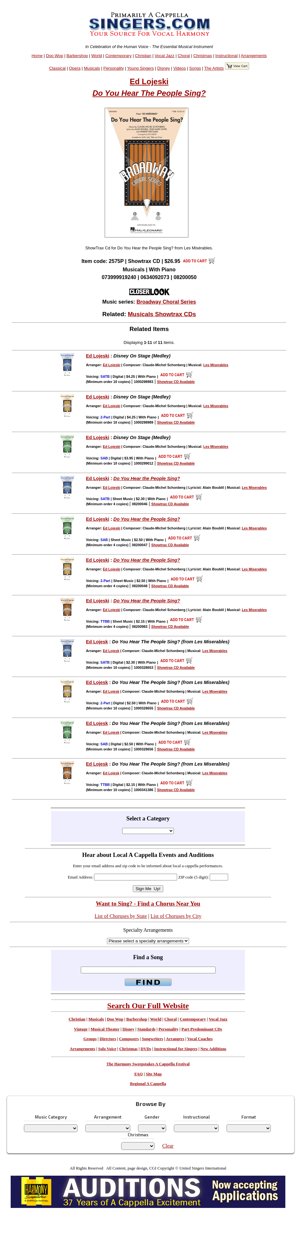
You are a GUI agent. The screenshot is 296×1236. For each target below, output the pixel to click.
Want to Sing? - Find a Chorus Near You (148, 903)
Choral (184, 55)
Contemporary (118, 55)
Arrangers (175, 1039)
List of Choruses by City (176, 916)
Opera (75, 68)
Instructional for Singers (175, 1049)
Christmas (202, 55)
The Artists (214, 68)
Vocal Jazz (164, 55)
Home (37, 55)
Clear (168, 1146)
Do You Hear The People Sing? (149, 93)
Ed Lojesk (97, 641)
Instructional (226, 55)
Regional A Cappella (148, 1083)
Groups (90, 1039)
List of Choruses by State (121, 916)
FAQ (138, 1074)
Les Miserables (215, 365)
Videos (179, 68)
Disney (163, 68)
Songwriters (152, 1039)
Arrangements (254, 55)
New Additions (213, 1049)
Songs (195, 68)
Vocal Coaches (200, 1039)
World (96, 55)
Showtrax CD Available (176, 382)
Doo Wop (54, 55)
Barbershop (77, 55)
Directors (108, 1039)
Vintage (81, 1029)
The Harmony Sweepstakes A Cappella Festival (148, 1064)
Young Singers (140, 68)
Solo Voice (107, 1049)
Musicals (92, 68)
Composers (129, 1039)
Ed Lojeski (149, 81)
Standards (146, 1029)
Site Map (154, 1074)
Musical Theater (104, 1029)
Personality (113, 68)
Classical (57, 68)
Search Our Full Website (148, 1005)
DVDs (146, 1049)
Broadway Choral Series (166, 302)
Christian (143, 55)
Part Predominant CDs (202, 1029)
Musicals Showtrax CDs (162, 314)
